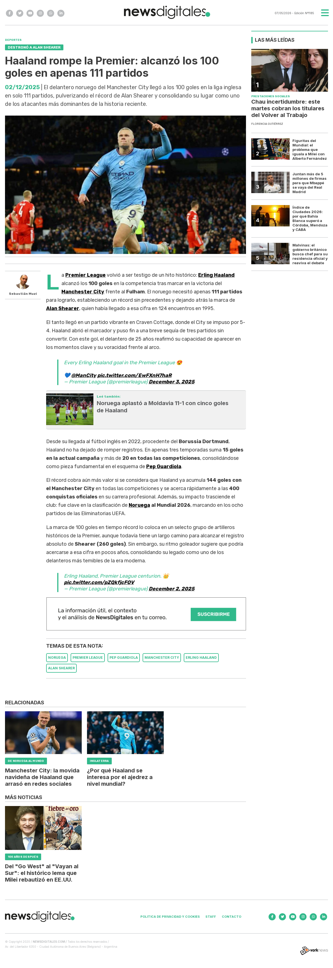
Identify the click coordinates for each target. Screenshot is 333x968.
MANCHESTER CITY (162, 657)
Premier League (85, 275)
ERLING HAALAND (201, 657)
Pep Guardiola (163, 466)
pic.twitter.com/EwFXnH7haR (134, 375)
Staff (210, 917)
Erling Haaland (216, 275)
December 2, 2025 (172, 589)
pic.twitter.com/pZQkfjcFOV (99, 582)
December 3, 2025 (172, 382)
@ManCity (83, 375)
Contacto (231, 917)
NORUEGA (57, 657)
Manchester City (82, 292)
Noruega (139, 505)
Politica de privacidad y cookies (170, 917)
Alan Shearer (62, 308)
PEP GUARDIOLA (124, 657)
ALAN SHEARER (61, 668)
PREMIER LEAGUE (88, 657)
